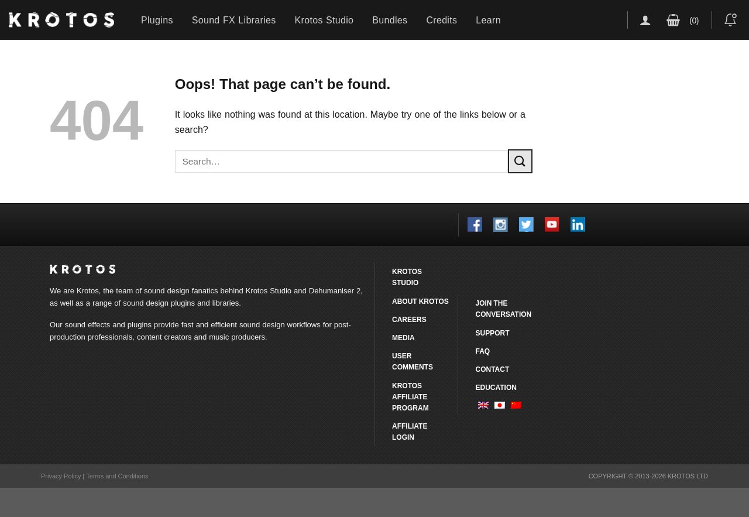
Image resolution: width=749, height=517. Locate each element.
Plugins (157, 20)
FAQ (482, 351)
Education (495, 387)
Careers (409, 319)
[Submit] (520, 161)
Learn (488, 20)
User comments (412, 361)
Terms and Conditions (117, 476)
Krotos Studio (324, 20)
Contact (492, 369)
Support (492, 332)
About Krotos (420, 301)
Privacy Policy (61, 476)
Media (403, 337)
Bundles (389, 20)
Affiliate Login (409, 431)
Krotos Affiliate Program (410, 396)
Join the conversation (503, 309)
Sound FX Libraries (234, 20)
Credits (441, 20)
